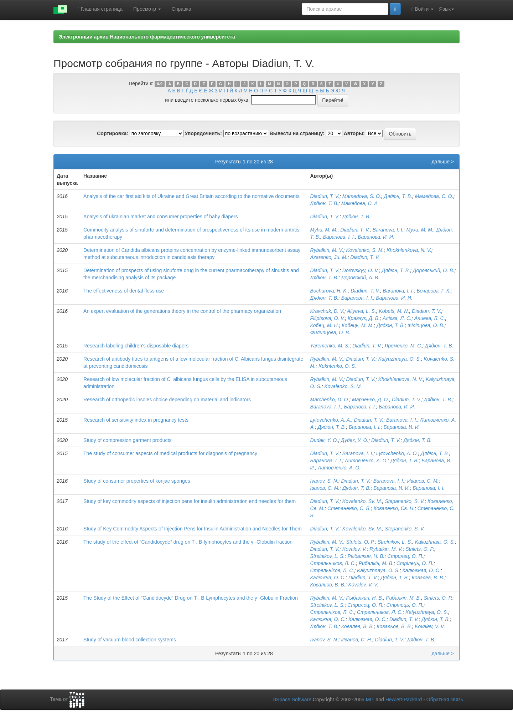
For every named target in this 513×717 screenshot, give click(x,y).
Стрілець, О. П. (415, 563)
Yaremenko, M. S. (330, 346)
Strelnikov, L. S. (395, 542)
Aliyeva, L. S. (361, 311)
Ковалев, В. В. (428, 577)
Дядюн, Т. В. (398, 196)
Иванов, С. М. (423, 481)
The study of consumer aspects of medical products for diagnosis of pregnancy (170, 453)
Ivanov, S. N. (324, 481)
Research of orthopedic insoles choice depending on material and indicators (167, 399)
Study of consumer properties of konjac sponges (136, 481)
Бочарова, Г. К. (433, 291)
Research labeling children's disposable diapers (135, 346)
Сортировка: (112, 133)
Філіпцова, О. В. (426, 325)
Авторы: (354, 133)
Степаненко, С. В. (349, 508)
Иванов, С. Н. (356, 639)
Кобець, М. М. (358, 325)
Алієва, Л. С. (397, 318)
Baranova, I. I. (388, 230)
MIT (370, 699)
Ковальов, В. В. (328, 585)
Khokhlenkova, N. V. (409, 250)
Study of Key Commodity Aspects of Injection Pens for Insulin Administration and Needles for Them (192, 529)
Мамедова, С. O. (434, 196)
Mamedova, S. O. (361, 196)
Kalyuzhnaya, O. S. (399, 359)
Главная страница (100, 9)
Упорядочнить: (203, 133)
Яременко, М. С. (404, 346)
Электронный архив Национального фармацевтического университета (147, 37)
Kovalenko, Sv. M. (362, 501)
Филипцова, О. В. (330, 332)
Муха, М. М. (420, 230)
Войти (422, 9)
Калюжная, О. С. (422, 570)
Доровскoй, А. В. (360, 277)
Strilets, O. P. (360, 542)
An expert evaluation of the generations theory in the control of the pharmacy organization (182, 311)
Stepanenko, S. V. (405, 501)
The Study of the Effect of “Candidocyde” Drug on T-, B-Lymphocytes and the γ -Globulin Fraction (190, 598)
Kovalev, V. (354, 549)
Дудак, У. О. (354, 440)
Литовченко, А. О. (366, 460)
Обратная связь (444, 699)
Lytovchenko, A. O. (397, 453)
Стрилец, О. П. (405, 556)
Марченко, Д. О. (370, 399)
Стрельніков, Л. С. (332, 570)
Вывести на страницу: (297, 133)
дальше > (442, 161)
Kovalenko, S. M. (365, 250)
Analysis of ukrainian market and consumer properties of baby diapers (160, 216)
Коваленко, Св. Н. (393, 508)
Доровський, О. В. (433, 270)
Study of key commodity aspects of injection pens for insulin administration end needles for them (189, 501)
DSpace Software (292, 699)
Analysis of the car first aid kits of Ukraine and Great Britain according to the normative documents (191, 196)
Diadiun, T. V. (325, 196)
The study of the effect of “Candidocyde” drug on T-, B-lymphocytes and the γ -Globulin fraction (187, 542)
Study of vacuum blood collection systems (129, 639)
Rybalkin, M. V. (326, 250)
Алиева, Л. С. (429, 318)
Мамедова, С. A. (360, 203)
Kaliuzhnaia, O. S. (435, 542)
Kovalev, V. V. (363, 585)
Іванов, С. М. (325, 488)
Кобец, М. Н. (324, 325)
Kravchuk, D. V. (327, 311)
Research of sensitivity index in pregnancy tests (135, 420)
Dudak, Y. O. (324, 440)
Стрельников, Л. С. (333, 563)
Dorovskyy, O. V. (360, 270)
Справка (181, 9)
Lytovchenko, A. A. (330, 420)
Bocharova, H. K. (329, 291)
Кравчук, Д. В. (364, 318)
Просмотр (147, 9)
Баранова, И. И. (376, 237)
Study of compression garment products (127, 440)
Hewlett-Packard (403, 699)
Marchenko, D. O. (329, 399)
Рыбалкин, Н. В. (365, 556)
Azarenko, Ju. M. (329, 257)
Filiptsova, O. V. (327, 318)
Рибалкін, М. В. (376, 563)
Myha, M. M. (324, 230)
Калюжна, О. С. (328, 577)
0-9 (159, 84)
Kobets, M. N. (394, 311)
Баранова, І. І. (339, 237)
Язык (446, 9)
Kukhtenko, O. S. (337, 366)
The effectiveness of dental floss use (123, 291)
